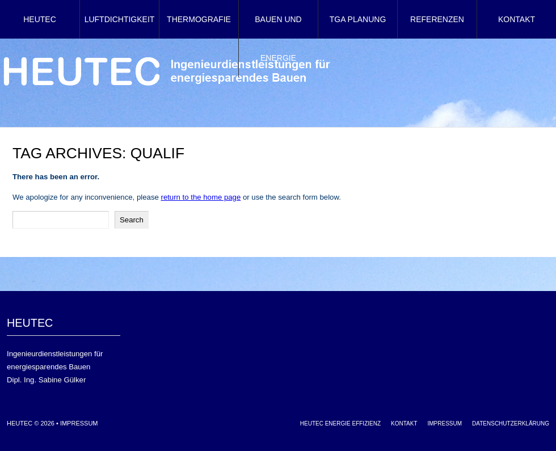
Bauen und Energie (278, 38)
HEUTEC (39, 19)
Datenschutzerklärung (510, 423)
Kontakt (516, 19)
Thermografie (199, 19)
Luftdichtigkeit (120, 19)
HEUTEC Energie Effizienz (340, 423)
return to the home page (201, 197)
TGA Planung (358, 19)
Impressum (79, 423)
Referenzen (437, 19)
